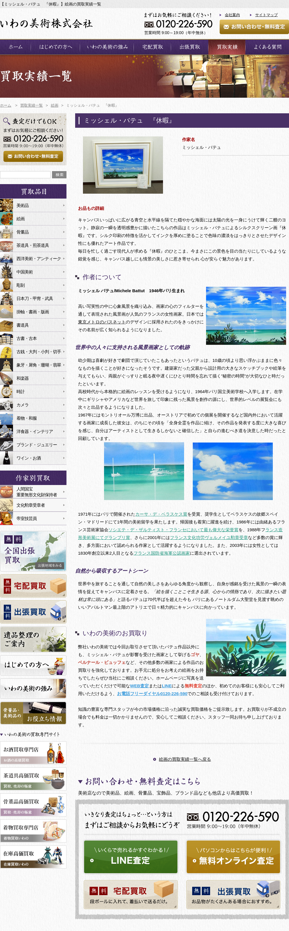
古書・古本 (26, 338)
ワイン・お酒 (28, 458)
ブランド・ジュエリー (36, 444)
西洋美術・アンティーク (38, 258)
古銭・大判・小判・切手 (38, 351)
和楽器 (22, 378)
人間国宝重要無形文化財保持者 (36, 491)
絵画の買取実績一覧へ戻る (185, 759)
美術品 (22, 205)
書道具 (22, 325)
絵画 (20, 218)
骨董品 (22, 231)
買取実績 (226, 47)
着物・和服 (26, 418)
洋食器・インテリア (34, 431)
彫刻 (20, 285)
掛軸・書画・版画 (32, 311)
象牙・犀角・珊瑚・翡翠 (38, 364)
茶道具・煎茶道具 (32, 245)
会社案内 (232, 15)
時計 (20, 391)
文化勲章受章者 (30, 505)
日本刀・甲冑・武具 (34, 298)
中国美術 (24, 271)
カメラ (22, 404)
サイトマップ (266, 15)
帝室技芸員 (26, 518)
